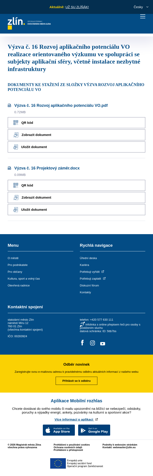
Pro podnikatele (18, 265)
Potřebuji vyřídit (92, 271)
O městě (13, 258)
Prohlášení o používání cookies (72, 444)
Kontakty (85, 292)
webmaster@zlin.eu (124, 447)
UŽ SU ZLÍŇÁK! (77, 7)
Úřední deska (88, 258)
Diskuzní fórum (89, 285)
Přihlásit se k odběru (76, 380)
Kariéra (84, 265)
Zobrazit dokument (32, 134)
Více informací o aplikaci (76, 419)
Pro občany (15, 271)
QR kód (23, 122)
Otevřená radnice (19, 285)
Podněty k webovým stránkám (119, 444)
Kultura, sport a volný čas (24, 278)
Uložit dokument (30, 147)
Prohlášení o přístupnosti (68, 450)
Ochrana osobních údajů (68, 447)
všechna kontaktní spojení (25, 329)
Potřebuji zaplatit (93, 278)
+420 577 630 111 (101, 319)
